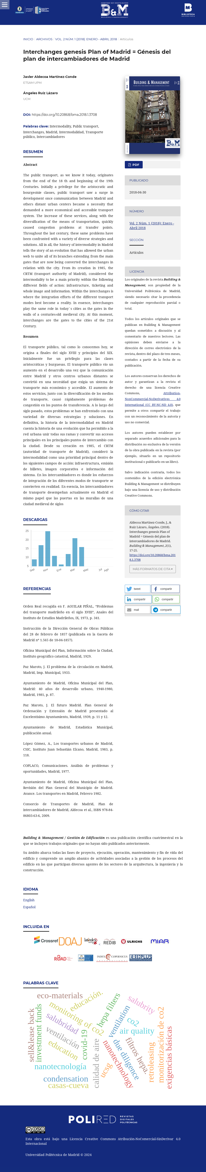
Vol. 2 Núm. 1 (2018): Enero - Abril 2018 (86, 39)
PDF (135, 165)
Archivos (44, 39)
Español (29, 907)
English (29, 900)
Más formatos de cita (151, 569)
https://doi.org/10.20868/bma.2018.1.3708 (64, 115)
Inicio (28, 39)
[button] (137, 589)
